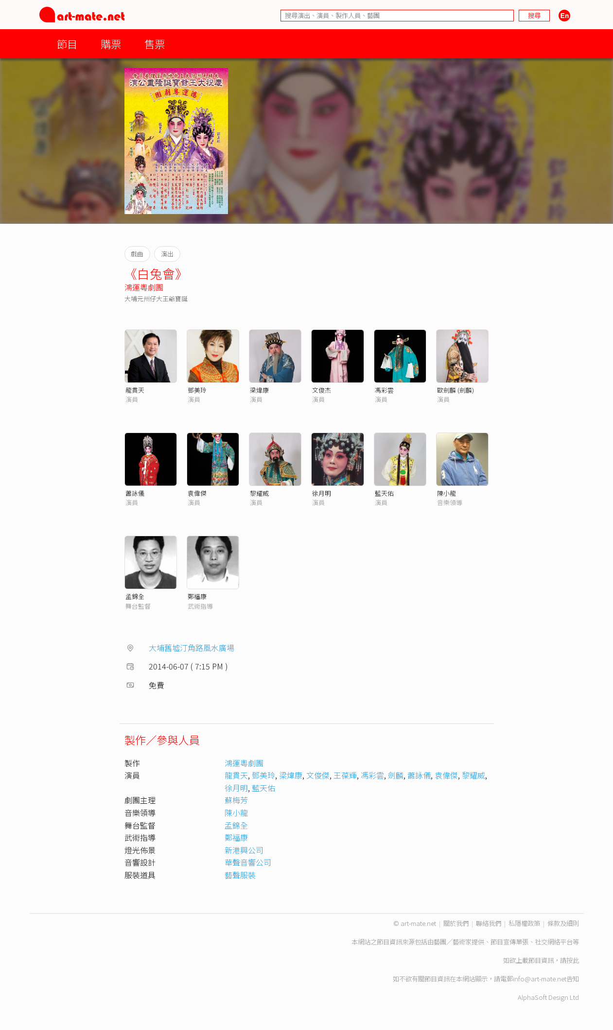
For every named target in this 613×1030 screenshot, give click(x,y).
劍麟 (395, 775)
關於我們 (456, 923)
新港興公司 (244, 850)
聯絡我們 (488, 923)
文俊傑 (318, 775)
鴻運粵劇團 (143, 287)
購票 (111, 43)
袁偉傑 (197, 493)
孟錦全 (134, 596)
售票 (154, 43)
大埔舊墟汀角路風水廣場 (191, 647)
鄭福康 (197, 596)
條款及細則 (563, 923)
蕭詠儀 (134, 493)
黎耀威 (259, 493)
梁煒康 (259, 390)
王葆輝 (345, 775)
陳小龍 (446, 493)
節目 (67, 43)
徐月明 (321, 493)
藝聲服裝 (240, 875)
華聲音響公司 (248, 862)
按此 (572, 960)
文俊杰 (321, 390)
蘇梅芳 (236, 800)
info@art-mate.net (539, 978)
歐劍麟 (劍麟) (455, 390)
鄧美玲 (197, 390)
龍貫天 (134, 390)
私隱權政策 (524, 923)
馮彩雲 (384, 390)
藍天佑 (384, 493)
